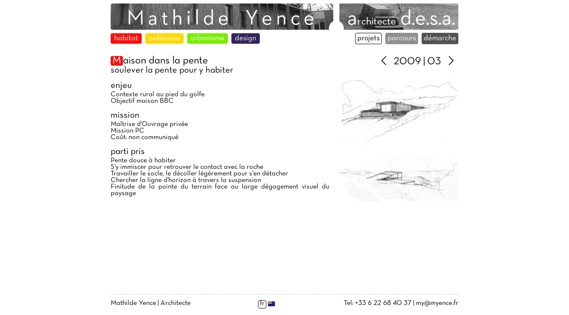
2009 (407, 61)
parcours (401, 38)
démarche (440, 38)
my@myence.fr (437, 303)
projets (368, 38)
